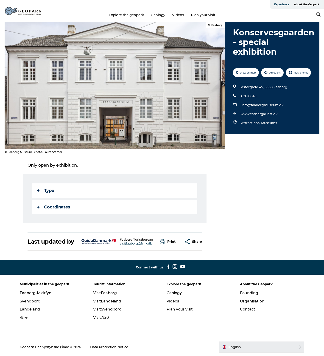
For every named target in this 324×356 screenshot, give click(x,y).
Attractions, (251, 123)
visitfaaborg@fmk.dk (136, 243)
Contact (247, 309)
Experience (281, 4)
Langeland (30, 309)
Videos (178, 15)
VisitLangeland (107, 301)
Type (45, 190)
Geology (158, 15)
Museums (269, 123)
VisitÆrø (101, 317)
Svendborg (30, 301)
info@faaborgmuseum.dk (262, 105)
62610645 (248, 96)
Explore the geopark (126, 15)
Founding (249, 293)
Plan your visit (203, 15)
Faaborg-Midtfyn (35, 293)
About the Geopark (306, 4)
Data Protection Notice (109, 347)
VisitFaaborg (105, 293)
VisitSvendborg (107, 309)
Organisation (252, 301)
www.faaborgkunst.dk (259, 114)
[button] (169, 241)
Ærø (24, 317)
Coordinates (53, 207)
